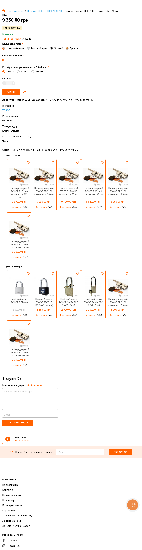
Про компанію (10, 484)
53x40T (39, 71)
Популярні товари (12, 505)
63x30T (25, 71)
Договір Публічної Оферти (16, 525)
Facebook (10, 540)
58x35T (10, 71)
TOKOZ (6, 110)
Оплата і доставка (12, 495)
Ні (16, 59)
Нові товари (9, 500)
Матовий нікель (15, 48)
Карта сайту (8, 510)
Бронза (74, 48)
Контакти (7, 489)
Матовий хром (39, 48)
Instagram (11, 545)
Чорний (58, 48)
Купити (11, 92)
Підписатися (120, 452)
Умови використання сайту (17, 515)
